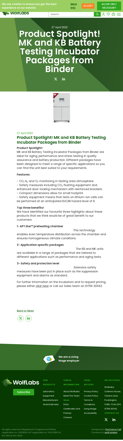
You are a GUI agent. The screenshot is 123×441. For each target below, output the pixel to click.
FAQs (66, 404)
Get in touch (112, 380)
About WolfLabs (71, 391)
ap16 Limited (111, 432)
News (66, 400)
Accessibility (90, 413)
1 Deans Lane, (111, 395)
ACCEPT (88, 6)
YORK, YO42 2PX (112, 404)
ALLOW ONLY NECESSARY (109, 5)
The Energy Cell (113, 429)
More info (74, 5)
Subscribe (23, 392)
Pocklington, (110, 400)
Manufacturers (50, 400)
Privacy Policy (91, 391)
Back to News (25, 311)
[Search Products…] (71, 14)
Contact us (111, 413)
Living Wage (90, 408)
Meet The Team (71, 395)
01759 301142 (110, 408)
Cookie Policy (91, 395)
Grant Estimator (51, 404)
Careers (67, 417)
